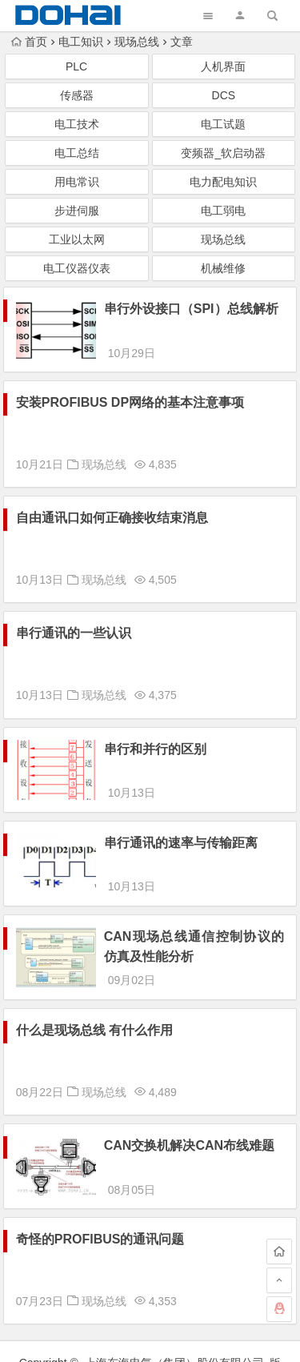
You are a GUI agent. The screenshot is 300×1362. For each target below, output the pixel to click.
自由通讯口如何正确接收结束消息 (112, 503)
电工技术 (76, 124)
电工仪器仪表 (76, 268)
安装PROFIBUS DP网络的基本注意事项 (130, 388)
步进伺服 (76, 210)
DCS (224, 95)
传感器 (77, 95)
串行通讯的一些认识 (73, 618)
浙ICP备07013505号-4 (150, 1334)
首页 (29, 41)
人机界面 (223, 66)
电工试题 (223, 124)
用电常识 (76, 181)
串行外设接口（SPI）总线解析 (191, 308)
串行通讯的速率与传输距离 (181, 814)
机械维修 (223, 268)
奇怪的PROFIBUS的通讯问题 (100, 1167)
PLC (76, 66)
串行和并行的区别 (155, 734)
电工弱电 (223, 210)
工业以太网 (77, 239)
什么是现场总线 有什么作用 (94, 972)
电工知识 (80, 41)
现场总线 (136, 41)
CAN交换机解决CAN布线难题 (189, 1088)
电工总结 (76, 153)
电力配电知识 (223, 181)
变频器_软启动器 (223, 153)
